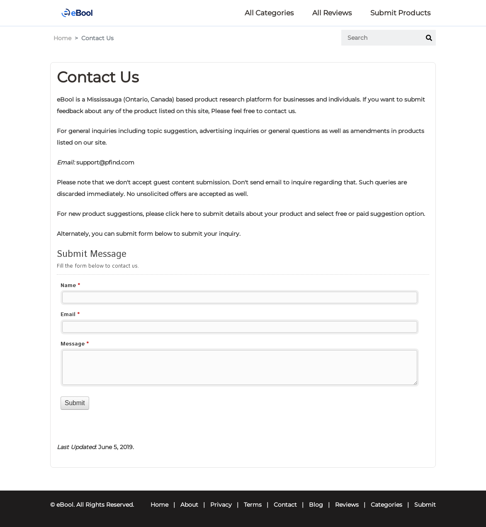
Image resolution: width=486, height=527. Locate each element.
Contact (285, 504)
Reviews (347, 504)
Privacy (221, 504)
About (189, 504)
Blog (316, 504)
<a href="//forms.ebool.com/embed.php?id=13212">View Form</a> (243, 338)
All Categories (269, 13)
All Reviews (332, 13)
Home (62, 38)
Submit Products (400, 13)
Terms (253, 504)
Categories (386, 504)
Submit (425, 504)
